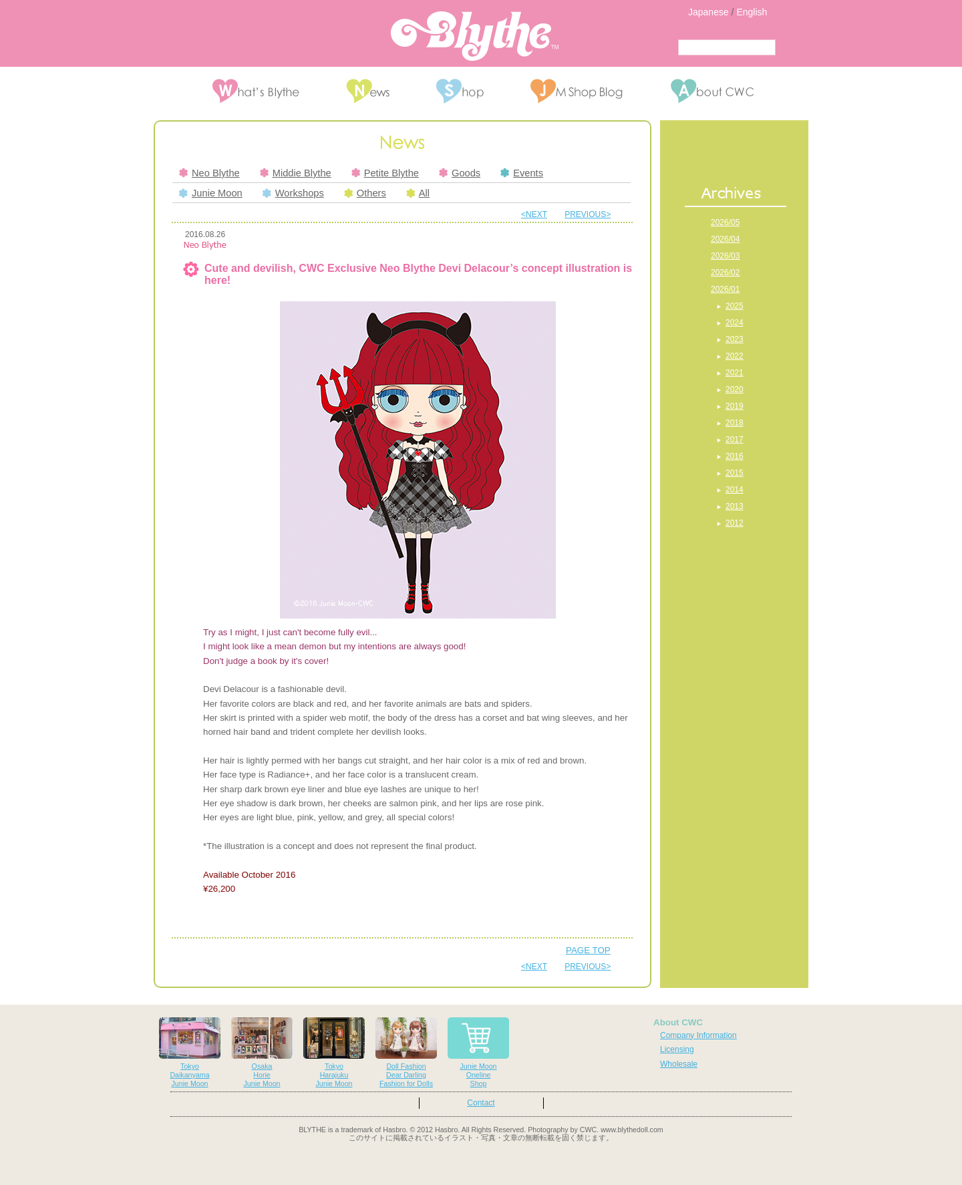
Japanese (708, 12)
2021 (735, 372)
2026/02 (725, 272)
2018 (735, 423)
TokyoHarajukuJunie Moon (334, 1052)
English (751, 12)
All (418, 193)
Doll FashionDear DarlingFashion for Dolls (406, 1052)
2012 (735, 523)
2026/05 (725, 222)
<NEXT (534, 214)
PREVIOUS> (588, 214)
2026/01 (725, 289)
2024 (735, 322)
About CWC (678, 1022)
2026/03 (725, 256)
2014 (735, 489)
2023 (735, 339)
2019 (735, 406)
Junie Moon (211, 193)
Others (365, 193)
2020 (735, 389)
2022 (735, 356)
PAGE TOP (588, 950)
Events (521, 173)
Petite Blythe (385, 173)
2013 (735, 506)
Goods (459, 173)
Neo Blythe (209, 173)
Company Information (698, 1035)
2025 (735, 306)
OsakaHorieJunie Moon (262, 1052)
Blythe (474, 36)
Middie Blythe (295, 173)
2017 (735, 439)
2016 (735, 456)
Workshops (293, 193)
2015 (735, 473)
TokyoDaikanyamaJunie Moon (189, 1052)
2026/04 (725, 239)
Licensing (677, 1049)
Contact (480, 1103)
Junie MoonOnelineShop (478, 1052)
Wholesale (678, 1064)
